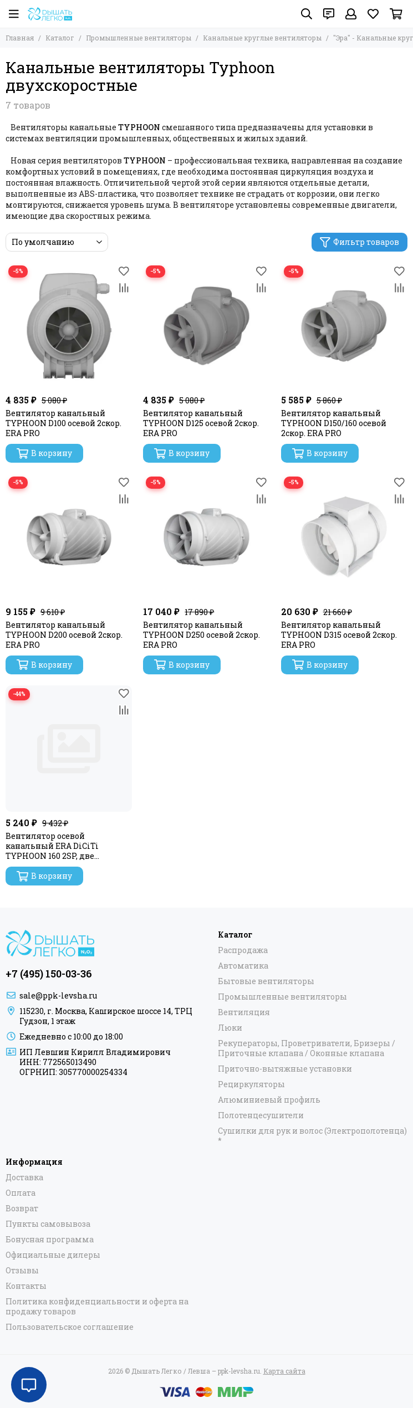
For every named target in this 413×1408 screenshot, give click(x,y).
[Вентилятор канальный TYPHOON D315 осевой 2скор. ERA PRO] (344, 537)
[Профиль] (351, 14)
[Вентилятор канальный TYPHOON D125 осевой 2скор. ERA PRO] (206, 326)
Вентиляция (244, 1012)
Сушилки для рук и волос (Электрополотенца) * (312, 1136)
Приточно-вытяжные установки (285, 1069)
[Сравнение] (123, 287)
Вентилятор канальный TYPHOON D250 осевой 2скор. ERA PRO (201, 635)
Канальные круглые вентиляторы (262, 37)
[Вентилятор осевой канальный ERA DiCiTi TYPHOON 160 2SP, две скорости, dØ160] (69, 748)
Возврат (22, 1209)
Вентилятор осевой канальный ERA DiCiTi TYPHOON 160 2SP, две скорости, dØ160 (52, 846)
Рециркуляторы (251, 1084)
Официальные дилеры (53, 1255)
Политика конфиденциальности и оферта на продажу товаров (97, 1307)
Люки (230, 1028)
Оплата (20, 1193)
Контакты (26, 1286)
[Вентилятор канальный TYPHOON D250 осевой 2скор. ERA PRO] (206, 537)
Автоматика (243, 966)
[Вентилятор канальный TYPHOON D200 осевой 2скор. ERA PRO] (69, 537)
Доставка (24, 1177)
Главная (20, 37)
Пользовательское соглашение (70, 1327)
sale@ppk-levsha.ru (58, 995)
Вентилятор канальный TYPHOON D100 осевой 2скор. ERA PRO (63, 423)
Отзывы (22, 1271)
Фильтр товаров (359, 242)
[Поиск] (306, 14)
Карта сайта (284, 1370)
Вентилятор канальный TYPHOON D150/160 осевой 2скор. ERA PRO (333, 423)
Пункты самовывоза (48, 1224)
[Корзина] (396, 14)
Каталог (59, 37)
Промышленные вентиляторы (138, 37)
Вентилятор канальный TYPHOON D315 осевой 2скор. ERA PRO (339, 635)
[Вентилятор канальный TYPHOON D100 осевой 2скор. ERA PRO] (69, 326)
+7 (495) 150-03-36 (49, 973)
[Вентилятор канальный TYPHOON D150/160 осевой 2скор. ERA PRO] (344, 326)
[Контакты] (329, 14)
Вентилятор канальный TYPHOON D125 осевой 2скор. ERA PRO (201, 423)
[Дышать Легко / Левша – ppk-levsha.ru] (50, 14)
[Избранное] (373, 14)
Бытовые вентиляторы (266, 981)
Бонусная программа (50, 1240)
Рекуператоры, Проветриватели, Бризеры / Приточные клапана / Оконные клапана (306, 1048)
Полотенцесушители (261, 1115)
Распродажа (243, 950)
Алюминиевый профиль (269, 1100)
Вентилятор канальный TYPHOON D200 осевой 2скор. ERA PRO (64, 635)
